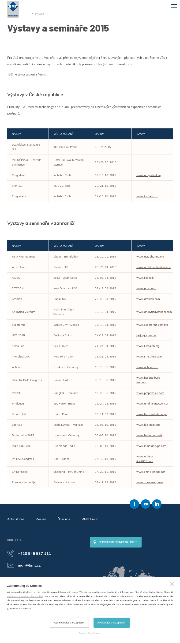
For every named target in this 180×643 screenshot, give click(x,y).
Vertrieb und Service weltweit (118, 542)
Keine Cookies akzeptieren (69, 622)
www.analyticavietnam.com (154, 312)
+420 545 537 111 (34, 553)
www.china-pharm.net (150, 471)
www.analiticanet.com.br (152, 403)
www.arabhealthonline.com (153, 267)
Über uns (64, 519)
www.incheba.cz (147, 196)
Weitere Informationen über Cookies (25, 596)
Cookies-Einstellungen (90, 633)
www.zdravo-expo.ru (149, 482)
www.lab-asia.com (148, 424)
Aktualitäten (15, 519)
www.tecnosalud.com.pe (151, 414)
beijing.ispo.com (146, 335)
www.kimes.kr (145, 277)
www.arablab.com (148, 299)
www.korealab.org (148, 346)
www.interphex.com (149, 356)
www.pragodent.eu (148, 175)
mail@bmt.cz (29, 565)
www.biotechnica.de (149, 435)
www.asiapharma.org (150, 256)
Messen (41, 519)
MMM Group (90, 519)
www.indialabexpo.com (151, 446)
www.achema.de (147, 367)
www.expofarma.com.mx (152, 324)
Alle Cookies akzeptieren (111, 622)
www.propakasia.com (150, 393)
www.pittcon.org (147, 288)
